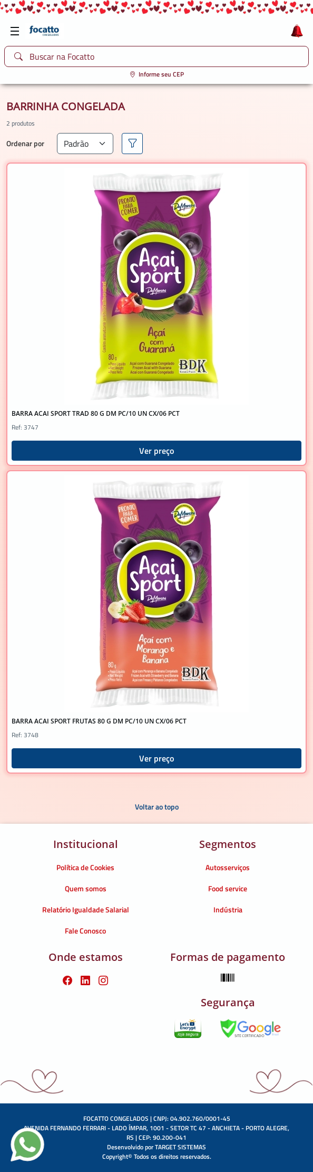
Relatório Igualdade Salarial (85, 909)
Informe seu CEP (157, 74)
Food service (227, 888)
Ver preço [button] (156, 450)
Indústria (227, 909)
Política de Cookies (85, 867)
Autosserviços (228, 867)
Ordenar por (25, 143)
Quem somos (85, 888)
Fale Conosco (85, 930)
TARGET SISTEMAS (180, 1147)
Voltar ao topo (157, 806)
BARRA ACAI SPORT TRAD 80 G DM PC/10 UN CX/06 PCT (96, 413)
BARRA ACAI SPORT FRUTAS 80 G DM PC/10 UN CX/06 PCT (99, 721)
